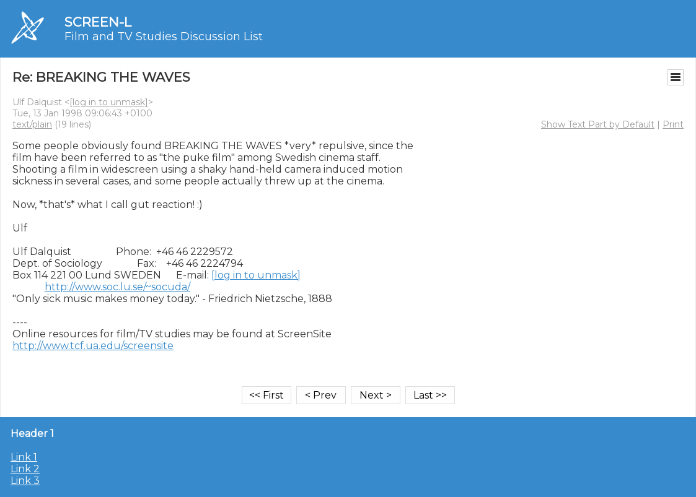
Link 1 (24, 457)
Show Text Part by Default (597, 124)
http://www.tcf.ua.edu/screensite (93, 346)
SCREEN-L (97, 22)
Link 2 (25, 469)
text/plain (32, 124)
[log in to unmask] (108, 102)
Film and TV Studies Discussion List (163, 36)
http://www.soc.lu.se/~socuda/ (117, 287)
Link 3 (25, 480)
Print (673, 124)
